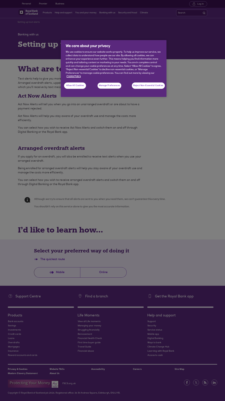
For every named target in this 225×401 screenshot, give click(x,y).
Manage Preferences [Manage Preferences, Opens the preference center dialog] (109, 86)
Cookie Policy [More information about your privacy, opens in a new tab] (73, 76)
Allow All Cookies (75, 86)
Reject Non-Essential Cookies (148, 86)
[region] (113, 68)
